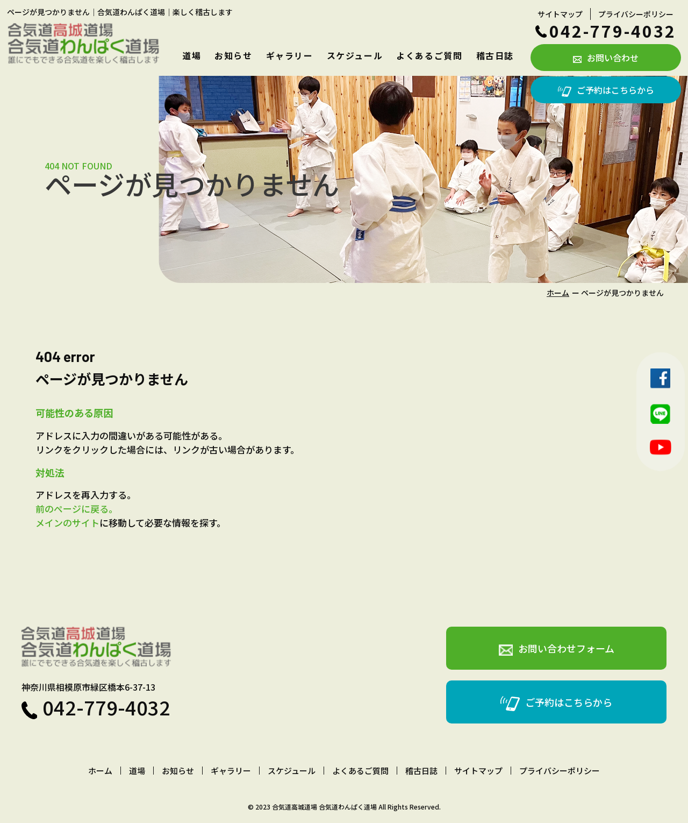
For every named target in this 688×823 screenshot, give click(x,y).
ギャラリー (289, 55)
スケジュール (355, 55)
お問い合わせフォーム (556, 648)
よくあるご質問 (429, 55)
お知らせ (233, 55)
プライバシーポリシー (635, 14)
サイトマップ (560, 14)
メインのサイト (67, 522)
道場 (191, 55)
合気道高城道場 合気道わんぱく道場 (324, 806)
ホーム (558, 292)
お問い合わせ (606, 57)
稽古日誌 (495, 55)
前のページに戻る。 (76, 508)
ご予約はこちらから (606, 89)
